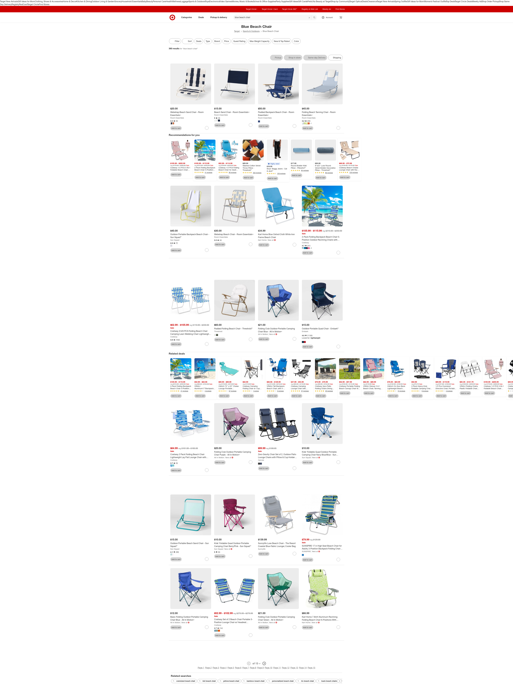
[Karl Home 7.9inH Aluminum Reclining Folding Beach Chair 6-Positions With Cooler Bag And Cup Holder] (322, 618)
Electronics (214, 1)
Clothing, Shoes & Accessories (49, 1)
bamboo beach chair (254, 681)
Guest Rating (239, 41)
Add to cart (176, 128)
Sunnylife (261, 549)
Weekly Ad (477, 1)
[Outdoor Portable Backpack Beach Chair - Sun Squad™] (190, 236)
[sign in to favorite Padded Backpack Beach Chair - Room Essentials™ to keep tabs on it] (294, 126)
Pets (309, 1)
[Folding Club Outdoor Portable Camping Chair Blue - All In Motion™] (278, 330)
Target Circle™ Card (270, 9)
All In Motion (263, 334)
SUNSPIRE (306, 551)
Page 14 (303, 667)
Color (296, 41)
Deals (364, 1)
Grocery (118, 1)
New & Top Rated (282, 41)
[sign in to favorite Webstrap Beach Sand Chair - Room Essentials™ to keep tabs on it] (207, 128)
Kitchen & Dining (84, 1)
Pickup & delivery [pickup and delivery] (219, 17)
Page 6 (238, 667)
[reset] (309, 18)
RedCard (23, 4)
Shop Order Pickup (490, 1)
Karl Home (262, 240)
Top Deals (450, 1)
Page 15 (311, 667)
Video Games (225, 1)
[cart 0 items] (341, 17)
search (314, 17)
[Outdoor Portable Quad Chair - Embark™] (322, 328)
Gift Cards (302, 1)
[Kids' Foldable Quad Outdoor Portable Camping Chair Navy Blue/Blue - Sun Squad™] (322, 453)
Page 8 (253, 667)
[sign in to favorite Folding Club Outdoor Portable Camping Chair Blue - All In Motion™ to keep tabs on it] (294, 339)
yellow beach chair (229, 681)
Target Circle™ (251, 9)
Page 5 (231, 667)
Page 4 (223, 667)
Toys (207, 1)
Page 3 (216, 667)
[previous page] (249, 663)
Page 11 (277, 667)
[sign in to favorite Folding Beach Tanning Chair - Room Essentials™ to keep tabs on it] (338, 128)
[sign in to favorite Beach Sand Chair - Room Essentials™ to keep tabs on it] (250, 125)
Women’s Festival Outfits (435, 1)
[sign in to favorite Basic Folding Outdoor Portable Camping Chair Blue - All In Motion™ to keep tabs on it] (207, 627)
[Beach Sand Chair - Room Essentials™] (234, 112)
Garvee (261, 460)
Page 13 (294, 667)
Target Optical (355, 1)
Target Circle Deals (463, 1)
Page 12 (285, 667)
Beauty (149, 1)
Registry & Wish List (310, 9)
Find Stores (44, 4)
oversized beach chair (184, 681)
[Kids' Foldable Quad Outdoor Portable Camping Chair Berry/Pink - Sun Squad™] (234, 545)
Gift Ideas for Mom (26, 1)
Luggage (184, 1)
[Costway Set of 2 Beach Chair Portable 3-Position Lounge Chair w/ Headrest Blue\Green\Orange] (234, 621)
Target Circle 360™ (289, 9)
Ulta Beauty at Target (321, 1)
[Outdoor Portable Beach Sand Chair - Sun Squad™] (190, 545)
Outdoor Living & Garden (103, 1)
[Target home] (172, 17)
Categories (187, 17)
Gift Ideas (293, 1)
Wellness (176, 1)
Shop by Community (340, 1)
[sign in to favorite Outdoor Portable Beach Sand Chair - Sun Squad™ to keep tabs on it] (207, 559)
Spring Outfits (400, 1)
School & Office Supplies (264, 1)
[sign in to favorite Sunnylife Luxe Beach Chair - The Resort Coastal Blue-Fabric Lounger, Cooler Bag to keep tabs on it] (294, 553)
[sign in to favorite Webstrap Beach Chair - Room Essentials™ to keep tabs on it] (250, 244)
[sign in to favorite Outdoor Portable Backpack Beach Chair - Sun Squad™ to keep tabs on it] (207, 250)
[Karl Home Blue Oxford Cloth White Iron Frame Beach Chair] (278, 236)
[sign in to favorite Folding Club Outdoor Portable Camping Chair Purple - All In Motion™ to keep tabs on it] (250, 462)
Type (208, 41)
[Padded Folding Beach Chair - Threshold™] (234, 328)
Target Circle (33, 4)
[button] (273, 163)
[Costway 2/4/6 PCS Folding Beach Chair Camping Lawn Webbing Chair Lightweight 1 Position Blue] (190, 333)
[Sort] (187, 41)
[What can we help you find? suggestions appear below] (275, 17)
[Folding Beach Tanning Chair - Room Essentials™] (322, 114)
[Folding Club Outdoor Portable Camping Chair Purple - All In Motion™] (234, 453)
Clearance (372, 1)
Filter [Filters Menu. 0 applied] (175, 41)
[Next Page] (340, 681)
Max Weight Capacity (259, 41)
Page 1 (201, 667)
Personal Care (159, 1)
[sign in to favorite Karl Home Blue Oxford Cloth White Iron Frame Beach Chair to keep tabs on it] (294, 244)
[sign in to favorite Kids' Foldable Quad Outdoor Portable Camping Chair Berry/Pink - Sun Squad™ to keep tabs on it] (250, 556)
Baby (144, 1)
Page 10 (268, 667)
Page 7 (245, 667)
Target (237, 31)
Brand (217, 41)
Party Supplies (282, 1)
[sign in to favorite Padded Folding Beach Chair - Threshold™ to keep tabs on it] (250, 339)
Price (226, 41)
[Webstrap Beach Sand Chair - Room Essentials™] (190, 114)
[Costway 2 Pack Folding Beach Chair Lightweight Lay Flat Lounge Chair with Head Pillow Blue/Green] (190, 456)
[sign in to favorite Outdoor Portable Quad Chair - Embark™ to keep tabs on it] (338, 346)
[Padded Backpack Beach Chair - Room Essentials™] (278, 114)
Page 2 (208, 667)
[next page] (264, 663)
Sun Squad (174, 240)
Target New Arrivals (9, 1)
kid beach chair (207, 681)
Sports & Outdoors (197, 1)
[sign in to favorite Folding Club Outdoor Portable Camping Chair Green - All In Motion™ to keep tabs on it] (294, 627)
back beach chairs (327, 681)
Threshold (218, 331)
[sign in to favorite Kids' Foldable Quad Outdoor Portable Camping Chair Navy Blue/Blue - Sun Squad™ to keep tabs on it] (338, 462)
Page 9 (260, 667)
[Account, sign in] (328, 17)
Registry (15, 4)
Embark (305, 331)
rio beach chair (306, 681)
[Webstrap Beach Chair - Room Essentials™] (234, 234)
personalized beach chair (281, 681)
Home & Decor (69, 1)
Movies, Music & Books (242, 1)
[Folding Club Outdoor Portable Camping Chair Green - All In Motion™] (278, 618)
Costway (305, 242)
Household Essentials (132, 1)
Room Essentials (177, 118)
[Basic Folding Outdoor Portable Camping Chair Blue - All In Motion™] (190, 618)
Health (169, 1)
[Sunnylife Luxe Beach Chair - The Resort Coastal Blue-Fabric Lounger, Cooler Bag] (278, 545)
